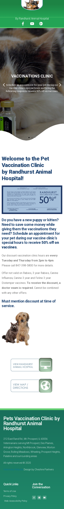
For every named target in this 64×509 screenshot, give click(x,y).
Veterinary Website (13, 469)
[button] (29, 137)
